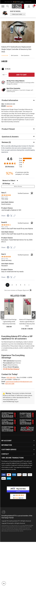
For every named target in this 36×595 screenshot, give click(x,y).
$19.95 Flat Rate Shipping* (11, 369)
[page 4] (20, 284)
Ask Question (14, 55)
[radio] (27, 158)
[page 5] (24, 284)
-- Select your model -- (17, 14)
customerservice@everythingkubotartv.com (19, 381)
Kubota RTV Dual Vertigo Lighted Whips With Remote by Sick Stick (9, 321)
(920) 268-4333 (11, 377)
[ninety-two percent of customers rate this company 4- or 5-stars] (18, 173)
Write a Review (18, 186)
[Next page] (29, 284)
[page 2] (12, 284)
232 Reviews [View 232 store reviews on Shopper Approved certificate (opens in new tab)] (11, 167)
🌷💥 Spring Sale (18, 2)
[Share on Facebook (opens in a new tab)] (8, 216)
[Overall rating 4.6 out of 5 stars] (9, 163)
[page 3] (16, 284)
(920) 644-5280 (9, 383)
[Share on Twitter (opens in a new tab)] (11, 216)
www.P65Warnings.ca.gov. (11, 401)
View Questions (25, 55)
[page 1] (7, 285)
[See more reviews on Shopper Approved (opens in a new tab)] (14, 216)
